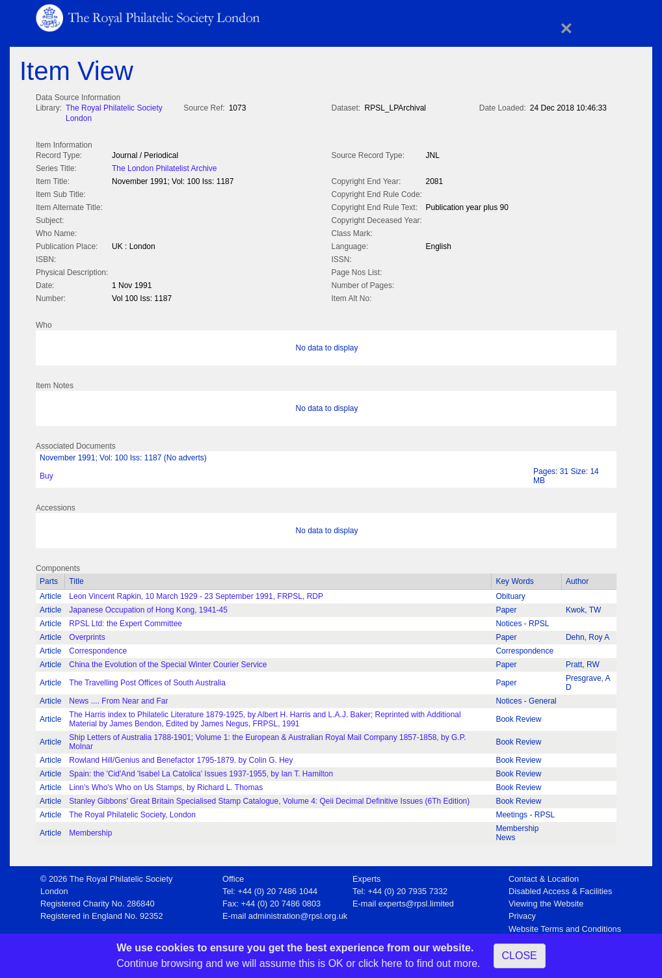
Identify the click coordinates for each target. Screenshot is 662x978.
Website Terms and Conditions (565, 926)
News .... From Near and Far (118, 698)
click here (380, 963)
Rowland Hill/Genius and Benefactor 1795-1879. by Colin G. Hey (181, 757)
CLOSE (519, 955)
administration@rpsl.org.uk (297, 913)
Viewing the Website (546, 901)
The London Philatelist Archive (164, 167)
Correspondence (98, 648)
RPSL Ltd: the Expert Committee (125, 621)
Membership (90, 830)
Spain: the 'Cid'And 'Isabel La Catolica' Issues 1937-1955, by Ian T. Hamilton (201, 771)
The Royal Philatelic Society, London (132, 812)
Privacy (522, 913)
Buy (46, 473)
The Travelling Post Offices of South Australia (147, 680)
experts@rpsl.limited (416, 901)
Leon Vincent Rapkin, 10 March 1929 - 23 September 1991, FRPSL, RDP (196, 593)
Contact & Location (544, 876)
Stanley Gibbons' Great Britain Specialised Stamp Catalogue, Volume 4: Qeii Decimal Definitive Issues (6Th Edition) (269, 798)
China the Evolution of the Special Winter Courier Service (168, 662)
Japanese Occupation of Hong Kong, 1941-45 (148, 607)
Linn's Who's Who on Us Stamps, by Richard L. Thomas (166, 784)
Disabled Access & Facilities (560, 888)
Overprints (87, 634)
